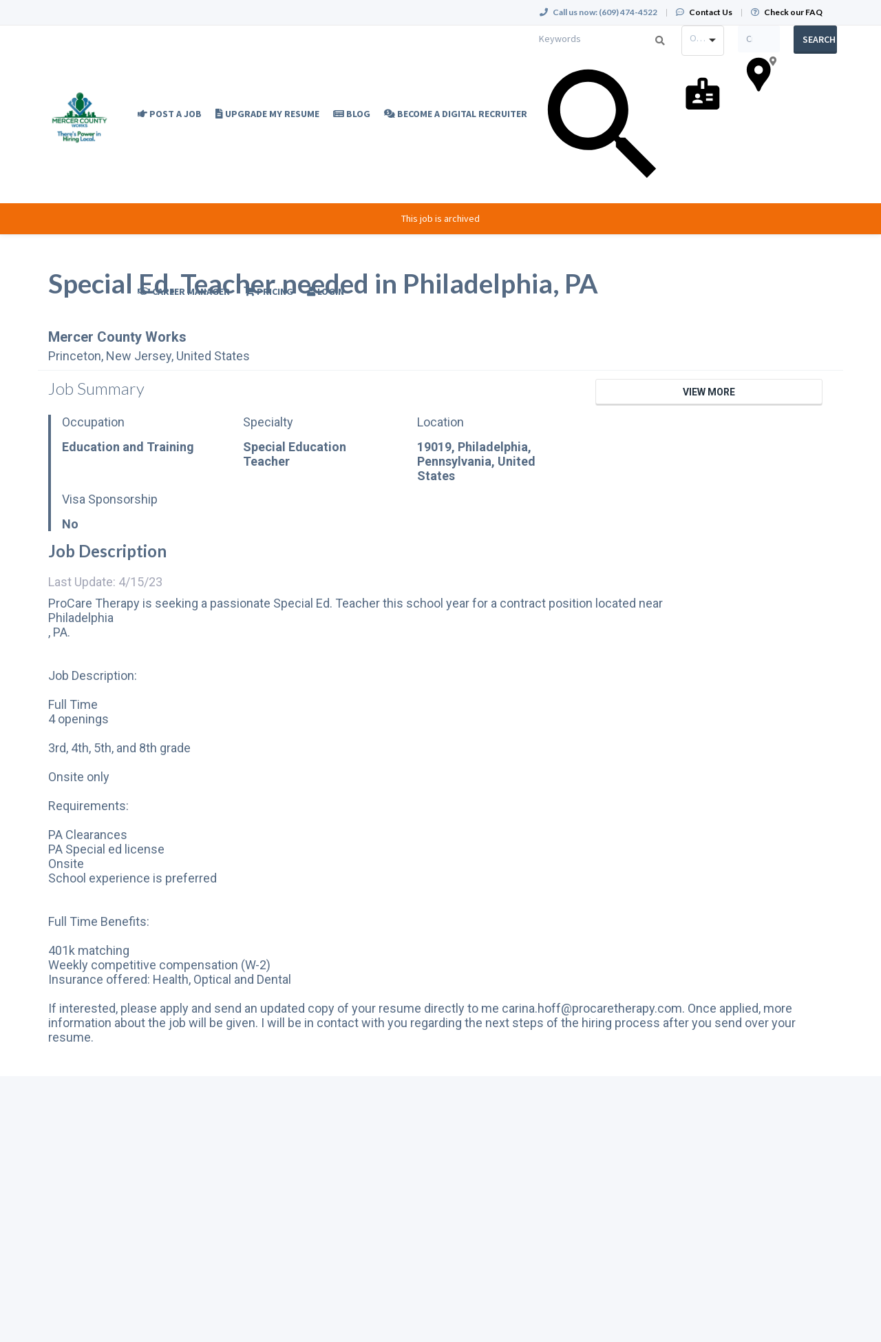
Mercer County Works (117, 337)
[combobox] (702, 40)
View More (709, 392)
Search (819, 39)
